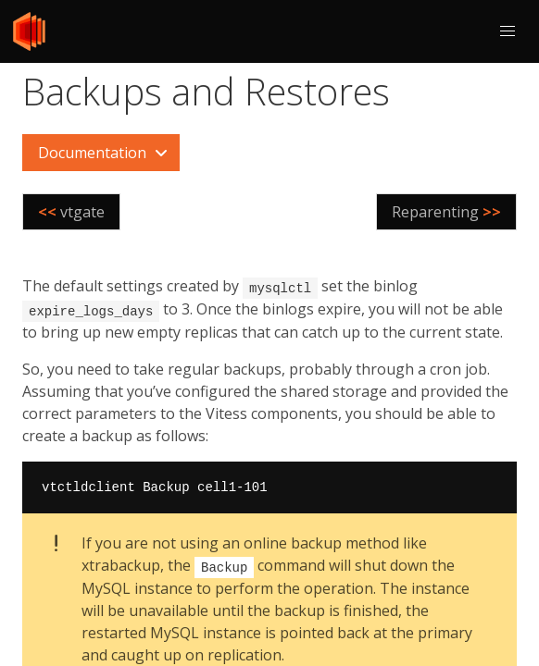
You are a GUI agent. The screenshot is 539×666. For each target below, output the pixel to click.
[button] (507, 31)
